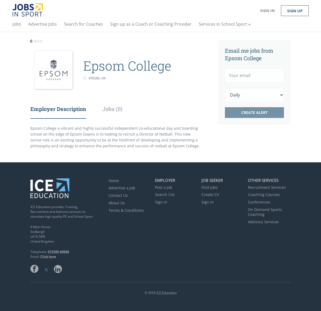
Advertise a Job (122, 187)
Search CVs (165, 194)
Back (37, 41)
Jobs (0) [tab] (112, 108)
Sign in (267, 10)
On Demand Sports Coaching (265, 212)
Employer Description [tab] (58, 108)
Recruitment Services (267, 187)
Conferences (259, 202)
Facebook (34, 269)
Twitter (46, 269)
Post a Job (163, 187)
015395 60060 (58, 251)
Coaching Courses (264, 194)
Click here (48, 256)
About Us (117, 202)
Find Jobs (209, 187)
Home (114, 180)
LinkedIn (58, 269)
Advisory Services (263, 221)
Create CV (210, 194)
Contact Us (118, 195)
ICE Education (166, 292)
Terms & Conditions (126, 210)
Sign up (295, 10)
